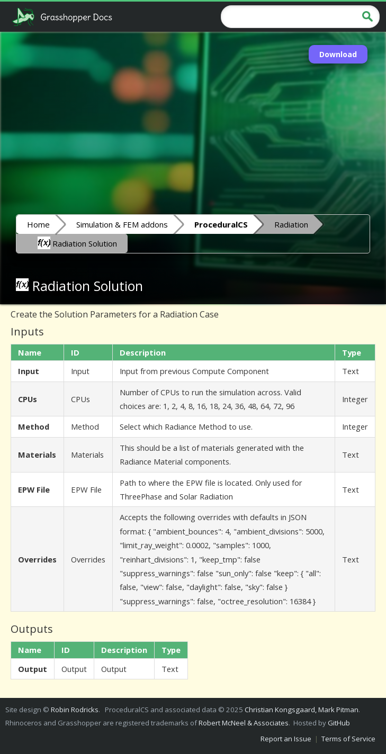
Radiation (291, 224)
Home (38, 224)
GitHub (339, 723)
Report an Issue (286, 738)
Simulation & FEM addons (122, 224)
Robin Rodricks (74, 709)
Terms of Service (348, 738)
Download (338, 54)
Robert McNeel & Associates (244, 723)
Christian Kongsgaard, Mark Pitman (301, 709)
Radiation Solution (77, 243)
